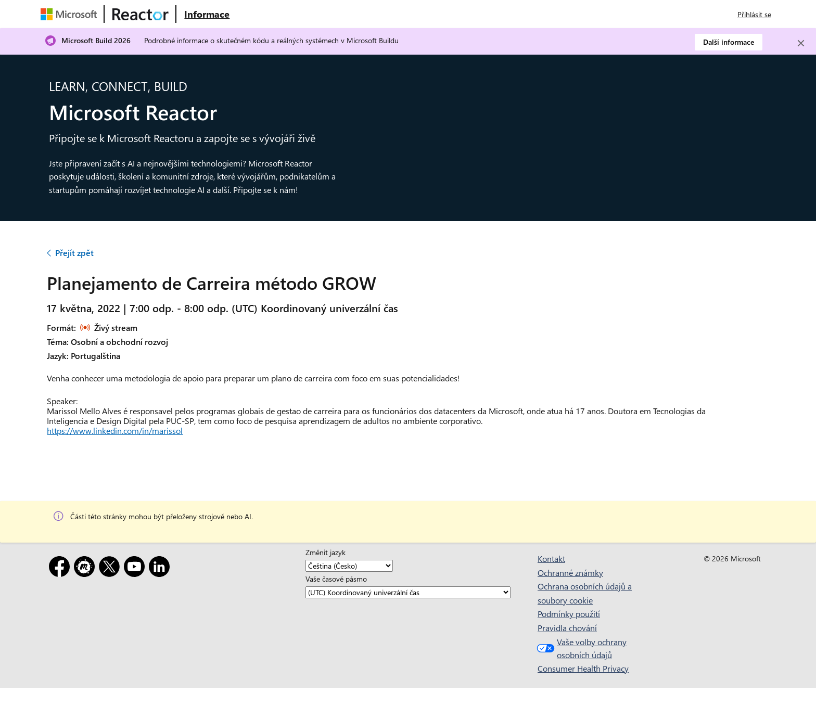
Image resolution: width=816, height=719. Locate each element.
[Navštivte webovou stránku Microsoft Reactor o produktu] (207, 14)
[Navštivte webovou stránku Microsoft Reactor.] (140, 14)
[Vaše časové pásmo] (408, 592)
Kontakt (551, 558)
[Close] (801, 43)
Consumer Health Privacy (583, 668)
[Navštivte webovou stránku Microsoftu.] (71, 14)
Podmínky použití (569, 613)
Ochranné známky (570, 572)
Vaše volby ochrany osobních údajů (580, 648)
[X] (111, 568)
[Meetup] (86, 568)
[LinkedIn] (161, 568)
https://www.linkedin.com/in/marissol (115, 430)
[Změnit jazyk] (349, 566)
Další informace (728, 42)
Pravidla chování (567, 627)
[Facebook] (61, 568)
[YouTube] (136, 568)
